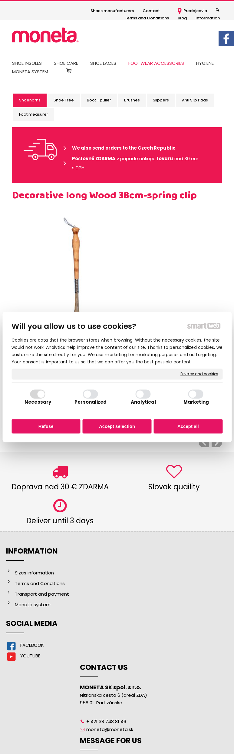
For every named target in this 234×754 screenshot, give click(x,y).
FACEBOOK (32, 645)
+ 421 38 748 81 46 (108, 605)
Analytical (143, 402)
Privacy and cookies (199, 374)
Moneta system (33, 604)
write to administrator (122, 738)
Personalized (90, 402)
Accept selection (117, 426)
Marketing (196, 402)
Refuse (46, 426)
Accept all (188, 426)
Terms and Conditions (40, 583)
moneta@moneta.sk (111, 613)
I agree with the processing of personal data (194, 648)
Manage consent (205, 738)
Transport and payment (42, 594)
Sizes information (34, 573)
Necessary (38, 402)
